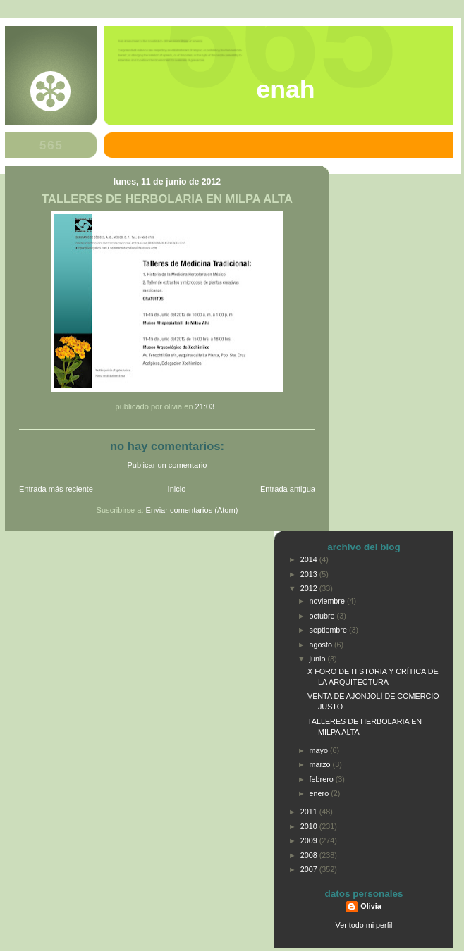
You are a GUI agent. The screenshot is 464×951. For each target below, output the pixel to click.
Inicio (177, 489)
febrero (323, 779)
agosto (322, 644)
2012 (309, 588)
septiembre (329, 630)
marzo (321, 764)
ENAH (285, 89)
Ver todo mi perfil (364, 925)
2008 (309, 855)
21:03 (205, 406)
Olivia (370, 906)
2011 (309, 811)
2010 (309, 826)
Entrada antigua (287, 489)
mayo (320, 750)
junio (319, 658)
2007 (309, 869)
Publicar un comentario (167, 465)
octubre (323, 615)
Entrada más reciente (56, 489)
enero (320, 793)
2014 (309, 559)
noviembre (328, 601)
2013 (309, 574)
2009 (309, 840)
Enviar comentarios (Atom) (192, 510)
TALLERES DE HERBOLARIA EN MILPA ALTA (167, 199)
